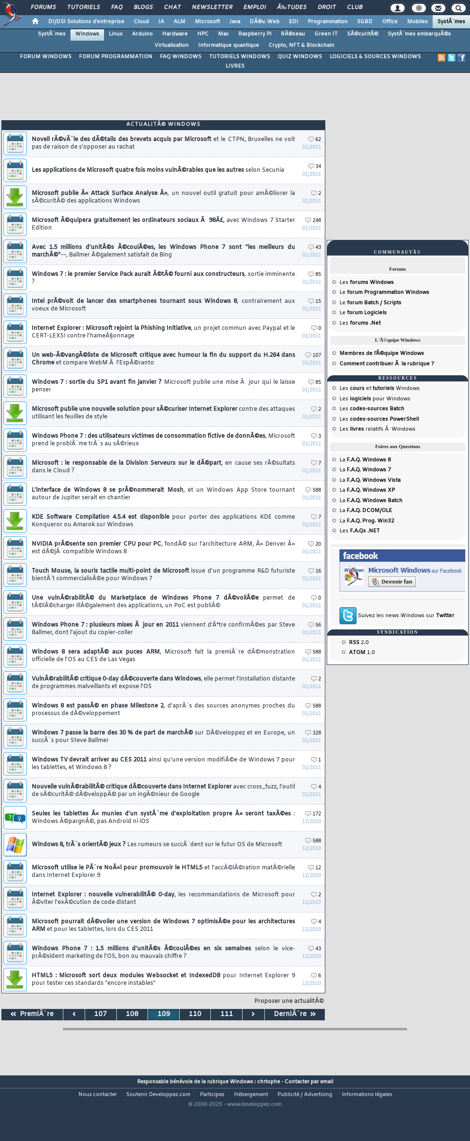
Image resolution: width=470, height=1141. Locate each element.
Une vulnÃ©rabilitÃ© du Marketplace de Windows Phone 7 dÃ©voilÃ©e (163, 602)
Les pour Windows (374, 399)
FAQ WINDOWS (180, 56)
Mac (223, 34)
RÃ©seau (293, 34)
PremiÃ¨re (31, 1014)
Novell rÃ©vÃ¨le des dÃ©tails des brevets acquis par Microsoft (163, 143)
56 (314, 625)
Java (234, 21)
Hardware (175, 34)
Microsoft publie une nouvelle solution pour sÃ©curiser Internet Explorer (163, 413)
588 (313, 490)
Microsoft (207, 21)
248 (313, 221)
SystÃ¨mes (451, 21)
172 (313, 814)
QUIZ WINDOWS (300, 56)
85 (314, 275)
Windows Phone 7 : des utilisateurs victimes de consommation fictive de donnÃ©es (163, 440)
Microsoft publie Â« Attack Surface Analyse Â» (163, 197)
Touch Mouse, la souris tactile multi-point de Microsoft (163, 575)
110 (195, 1014)
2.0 (359, 642)
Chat (172, 7)
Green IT (326, 34)
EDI (293, 21)
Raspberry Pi (254, 34)
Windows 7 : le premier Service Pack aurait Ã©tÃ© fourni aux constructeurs (163, 278)
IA (161, 21)
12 (314, 868)
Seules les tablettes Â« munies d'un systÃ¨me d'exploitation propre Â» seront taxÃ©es (163, 817)
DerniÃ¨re (295, 1014)
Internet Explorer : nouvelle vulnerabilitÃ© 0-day (163, 898)
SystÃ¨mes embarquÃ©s (419, 34)
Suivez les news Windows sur (406, 615)
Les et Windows (379, 388)
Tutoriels (83, 7)
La (365, 460)
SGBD (365, 21)
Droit (327, 7)
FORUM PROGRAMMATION (115, 56)
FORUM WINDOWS (45, 56)
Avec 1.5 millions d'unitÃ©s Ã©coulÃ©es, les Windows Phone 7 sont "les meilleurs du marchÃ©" (163, 251)
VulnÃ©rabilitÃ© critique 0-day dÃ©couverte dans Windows (163, 682)
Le (384, 292)
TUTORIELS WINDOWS (239, 56)
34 (314, 167)
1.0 (362, 652)
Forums (43, 7)
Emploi (255, 7)
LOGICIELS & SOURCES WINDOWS (375, 56)
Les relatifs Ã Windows (377, 429)
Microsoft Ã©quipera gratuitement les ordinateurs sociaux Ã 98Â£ (163, 224)
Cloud (141, 21)
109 (163, 1014)
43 (314, 248)
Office (390, 21)
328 (313, 733)
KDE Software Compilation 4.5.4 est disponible (163, 521)
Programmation (328, 21)
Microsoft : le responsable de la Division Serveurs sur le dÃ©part (163, 467)
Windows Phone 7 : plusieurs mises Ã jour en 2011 (163, 629)
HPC (203, 34)
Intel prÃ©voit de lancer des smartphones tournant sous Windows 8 (163, 305)
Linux (115, 34)
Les (366, 282)
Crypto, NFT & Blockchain (301, 45)
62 (314, 140)
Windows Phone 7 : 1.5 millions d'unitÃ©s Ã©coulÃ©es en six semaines (163, 952)
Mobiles (417, 21)
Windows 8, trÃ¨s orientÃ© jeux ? (157, 845)
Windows (87, 34)
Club (354, 7)
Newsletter (212, 7)
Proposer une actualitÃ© (289, 1001)
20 (314, 544)
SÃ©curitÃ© (362, 34)
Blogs (143, 7)
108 (132, 1014)
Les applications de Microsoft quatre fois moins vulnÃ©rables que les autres (158, 170)
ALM (179, 21)
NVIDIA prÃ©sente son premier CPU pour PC (163, 548)
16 (314, 571)
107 (313, 356)
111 (226, 1014)
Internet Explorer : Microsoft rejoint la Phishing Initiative (163, 332)
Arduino (142, 34)
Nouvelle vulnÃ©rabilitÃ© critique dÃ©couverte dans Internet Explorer (163, 790)
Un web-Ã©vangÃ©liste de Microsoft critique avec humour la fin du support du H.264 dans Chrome (163, 359)
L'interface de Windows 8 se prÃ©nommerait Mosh (163, 494)
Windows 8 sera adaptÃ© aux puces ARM (163, 655)
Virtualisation (172, 45)
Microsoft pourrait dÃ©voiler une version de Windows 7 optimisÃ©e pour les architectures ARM (163, 925)
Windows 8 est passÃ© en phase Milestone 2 (163, 709)
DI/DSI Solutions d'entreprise (86, 21)
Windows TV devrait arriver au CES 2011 (163, 763)
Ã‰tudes (291, 7)
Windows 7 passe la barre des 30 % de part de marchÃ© (163, 736)
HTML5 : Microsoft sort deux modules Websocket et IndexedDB (163, 979)
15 (314, 302)
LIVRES (235, 66)
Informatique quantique (228, 45)
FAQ (116, 7)
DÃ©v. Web (264, 21)
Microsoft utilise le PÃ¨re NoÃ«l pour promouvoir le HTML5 (163, 871)
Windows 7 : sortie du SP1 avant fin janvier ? (163, 386)
